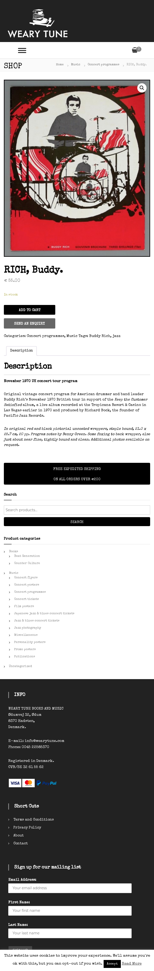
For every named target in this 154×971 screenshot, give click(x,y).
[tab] (21, 351)
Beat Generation (27, 556)
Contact (20, 843)
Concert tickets (26, 599)
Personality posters (30, 642)
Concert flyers (26, 577)
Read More (132, 964)
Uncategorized (20, 666)
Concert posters (26, 585)
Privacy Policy (27, 828)
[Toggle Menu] (22, 50)
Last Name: (18, 925)
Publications (24, 656)
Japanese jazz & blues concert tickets (44, 613)
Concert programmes (103, 64)
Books (13, 551)
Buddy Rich (99, 336)
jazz (117, 336)
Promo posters (25, 649)
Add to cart (29, 310)
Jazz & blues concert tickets (36, 620)
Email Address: (22, 880)
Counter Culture (27, 563)
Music (75, 64)
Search (77, 522)
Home (60, 64)
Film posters (24, 606)
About (18, 835)
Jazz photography (27, 628)
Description (21, 351)
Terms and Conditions (33, 820)
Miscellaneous (26, 635)
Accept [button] (112, 964)
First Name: (19, 902)
